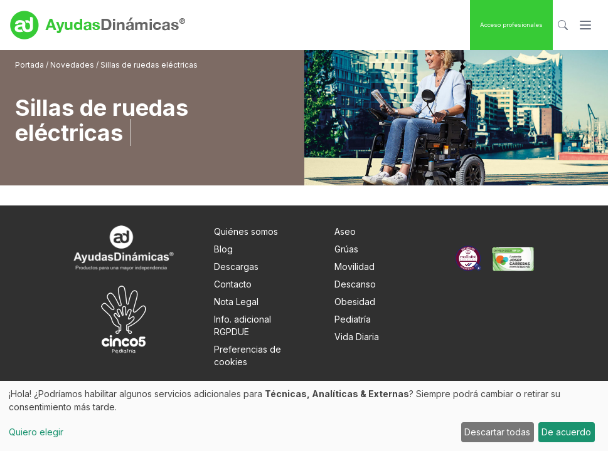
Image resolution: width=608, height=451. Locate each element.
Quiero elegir (36, 432)
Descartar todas (497, 432)
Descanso (355, 284)
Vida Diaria (356, 336)
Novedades (72, 65)
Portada (30, 65)
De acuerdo (566, 432)
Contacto (233, 284)
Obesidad (354, 301)
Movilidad (354, 266)
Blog (223, 249)
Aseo (345, 231)
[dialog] (304, 416)
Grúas (346, 249)
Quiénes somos (246, 231)
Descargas (236, 266)
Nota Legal (236, 301)
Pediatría (352, 319)
